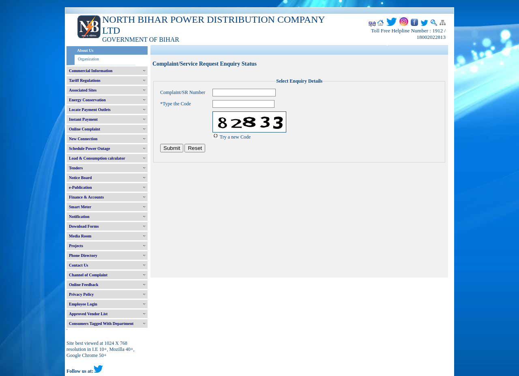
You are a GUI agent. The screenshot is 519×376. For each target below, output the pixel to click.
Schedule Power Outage (89, 148)
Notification (79, 216)
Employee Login (83, 304)
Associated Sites (83, 90)
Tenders (76, 168)
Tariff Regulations (85, 80)
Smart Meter (80, 207)
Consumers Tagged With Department (101, 323)
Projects (76, 246)
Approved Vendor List (88, 314)
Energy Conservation (87, 100)
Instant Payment (83, 119)
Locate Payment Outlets (90, 109)
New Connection (83, 139)
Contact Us (78, 265)
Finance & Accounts (86, 197)
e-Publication (80, 187)
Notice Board (80, 177)
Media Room (80, 236)
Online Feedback (84, 284)
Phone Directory (83, 255)
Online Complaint (84, 129)
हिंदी (372, 24)
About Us (85, 50)
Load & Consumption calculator (97, 158)
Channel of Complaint (88, 275)
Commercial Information (90, 70)
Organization (88, 59)
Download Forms (84, 226)
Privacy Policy (81, 294)
